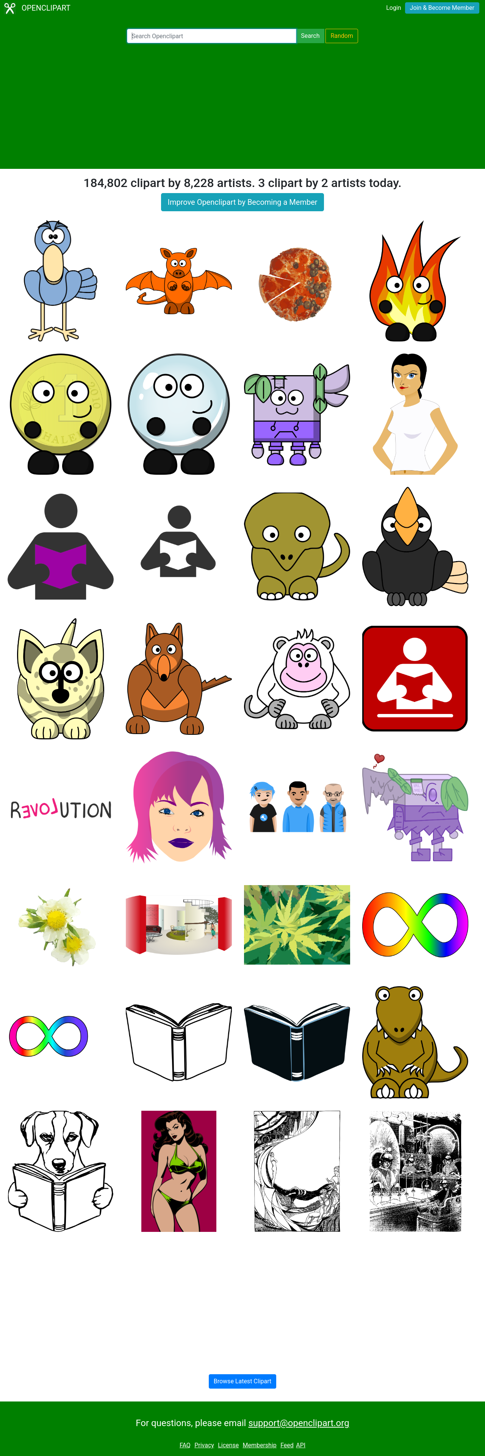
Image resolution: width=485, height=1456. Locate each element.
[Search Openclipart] (211, 36)
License (228, 1445)
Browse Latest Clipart (243, 1381)
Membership (259, 1445)
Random (341, 35)
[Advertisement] (242, 106)
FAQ (185, 1445)
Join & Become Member (442, 7)
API (300, 1445)
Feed (287, 1445)
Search (310, 35)
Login (393, 7)
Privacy (204, 1445)
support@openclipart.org (298, 1423)
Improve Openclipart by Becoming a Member (242, 202)
